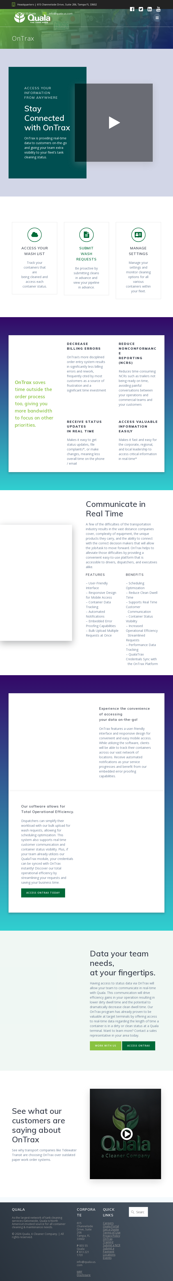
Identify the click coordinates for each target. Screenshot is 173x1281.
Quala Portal (111, 1226)
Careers (108, 1223)
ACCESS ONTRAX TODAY (43, 892)
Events (107, 1258)
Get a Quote (111, 1229)
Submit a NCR (111, 1245)
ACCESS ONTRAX (138, 1045)
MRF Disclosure (84, 1273)
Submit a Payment (108, 1249)
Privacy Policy (111, 1236)
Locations (109, 1255)
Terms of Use (112, 1232)
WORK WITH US (105, 1045)
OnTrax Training (108, 1240)
